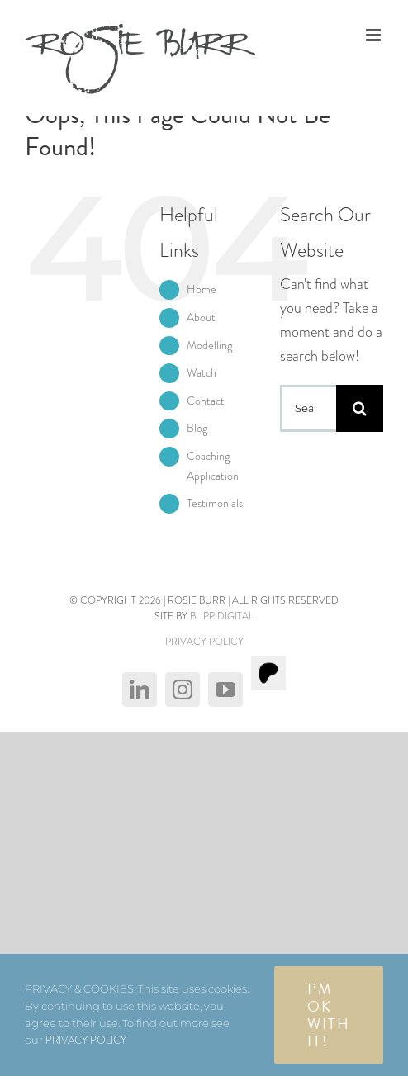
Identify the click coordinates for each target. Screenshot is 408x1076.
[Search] (359, 408)
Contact (206, 400)
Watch (201, 372)
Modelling (209, 345)
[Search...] (308, 408)
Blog (197, 427)
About (201, 317)
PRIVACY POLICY (204, 641)
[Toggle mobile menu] (374, 35)
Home (201, 289)
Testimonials (215, 503)
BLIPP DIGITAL (222, 616)
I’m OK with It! (328, 1015)
